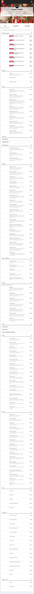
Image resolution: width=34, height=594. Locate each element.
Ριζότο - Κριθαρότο (6, 258)
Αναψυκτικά (4, 512)
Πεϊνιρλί (3, 411)
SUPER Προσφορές (5, 33)
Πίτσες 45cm (5, 329)
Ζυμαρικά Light (5, 141)
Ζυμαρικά (3, 163)
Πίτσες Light (5, 139)
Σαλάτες (3, 86)
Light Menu (4, 136)
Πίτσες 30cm (5, 326)
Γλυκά (3, 487)
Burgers (3, 282)
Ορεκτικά (3, 70)
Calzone (3, 335)
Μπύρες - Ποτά (5, 579)
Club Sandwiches (5, 145)
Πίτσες (3, 324)
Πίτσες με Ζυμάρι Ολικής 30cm (8, 332)
